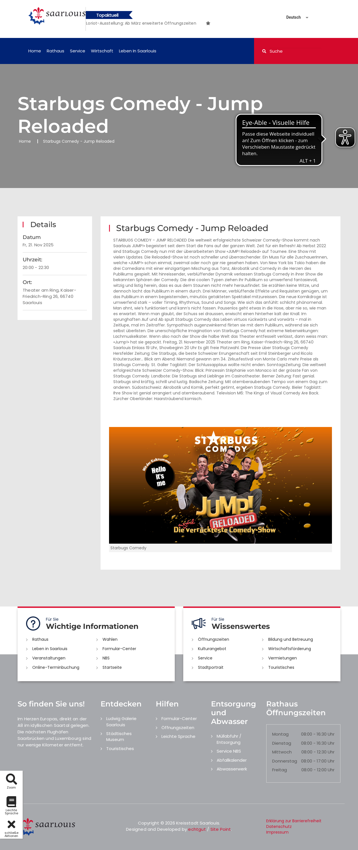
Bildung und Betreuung (290, 639)
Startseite (112, 667)
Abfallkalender (232, 760)
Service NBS (229, 751)
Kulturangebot (212, 649)
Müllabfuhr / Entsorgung (229, 739)
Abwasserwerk (232, 769)
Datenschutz (279, 826)
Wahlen (110, 639)
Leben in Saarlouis (137, 51)
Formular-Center (119, 649)
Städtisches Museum (119, 736)
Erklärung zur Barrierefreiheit (293, 821)
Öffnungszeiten (213, 639)
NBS (106, 658)
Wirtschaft (102, 51)
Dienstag (281, 743)
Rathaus (55, 51)
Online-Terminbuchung (55, 667)
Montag (280, 734)
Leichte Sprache (178, 736)
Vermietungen (282, 658)
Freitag (279, 770)
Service (77, 51)
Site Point (220, 829)
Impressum (277, 832)
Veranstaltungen (48, 658)
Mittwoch (282, 752)
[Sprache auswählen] (290, 17)
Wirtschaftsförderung (289, 649)
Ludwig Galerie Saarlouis (121, 721)
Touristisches (281, 667)
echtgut (197, 829)
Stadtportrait (210, 667)
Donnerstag (284, 761)
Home (34, 51)
